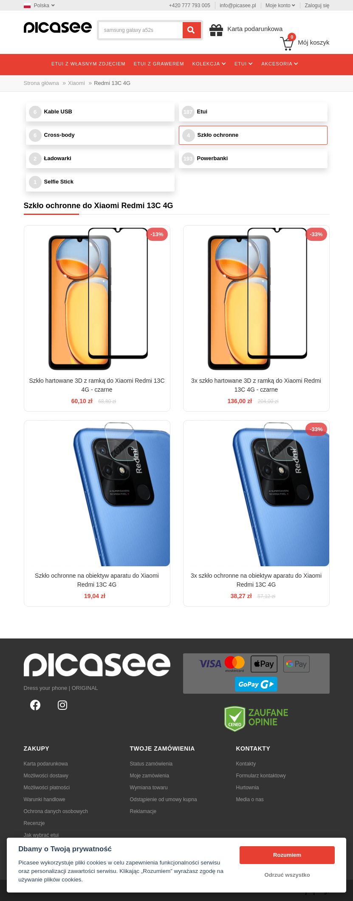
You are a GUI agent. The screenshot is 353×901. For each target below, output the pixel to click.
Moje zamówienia (149, 776)
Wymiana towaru (149, 788)
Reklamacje (143, 811)
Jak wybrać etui (41, 835)
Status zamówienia (151, 764)
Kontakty (246, 764)
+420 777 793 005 (189, 5)
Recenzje (34, 823)
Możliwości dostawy (46, 776)
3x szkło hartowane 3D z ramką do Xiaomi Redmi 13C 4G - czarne (256, 385)
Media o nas (250, 799)
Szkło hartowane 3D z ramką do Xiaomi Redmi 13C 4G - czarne (96, 385)
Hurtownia (247, 788)
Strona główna (41, 83)
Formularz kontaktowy (261, 776)
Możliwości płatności (47, 788)
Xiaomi (76, 83)
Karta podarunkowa (46, 764)
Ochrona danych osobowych (56, 811)
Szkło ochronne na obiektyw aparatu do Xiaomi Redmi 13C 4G (97, 580)
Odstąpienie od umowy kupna (163, 799)
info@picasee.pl (238, 5)
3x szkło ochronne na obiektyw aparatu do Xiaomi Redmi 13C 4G (256, 580)
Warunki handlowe (44, 799)
